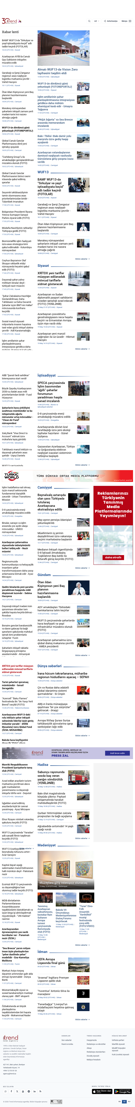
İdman (42, 952)
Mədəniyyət (47, 845)
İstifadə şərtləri (118, 1040)
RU (129, 1102)
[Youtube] (23, 1091)
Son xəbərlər (67, 1040)
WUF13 (43, 172)
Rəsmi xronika (67, 1044)
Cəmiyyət (45, 487)
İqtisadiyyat (47, 375)
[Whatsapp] (5, 1091)
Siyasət (43, 266)
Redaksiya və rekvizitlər (96, 1044)
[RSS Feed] (40, 1091)
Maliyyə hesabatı (93, 1060)
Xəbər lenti (10, 32)
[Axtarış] (89, 21)
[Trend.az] (11, 21)
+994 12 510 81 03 (10, 1071)
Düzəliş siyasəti (93, 1056)
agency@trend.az (9, 1074)
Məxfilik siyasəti (118, 1044)
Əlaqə (89, 1048)
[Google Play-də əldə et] (123, 1091)
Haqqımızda (92, 1040)
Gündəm (44, 575)
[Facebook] (11, 1091)
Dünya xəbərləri (50, 666)
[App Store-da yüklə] (102, 1091)
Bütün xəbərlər (81, 259)
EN (120, 1102)
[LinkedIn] (34, 1091)
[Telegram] (28, 1091)
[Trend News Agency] (10, 1038)
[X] (17, 1091)
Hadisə (43, 765)
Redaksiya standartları (96, 1052)
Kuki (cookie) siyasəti (120, 1054)
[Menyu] (126, 21)
